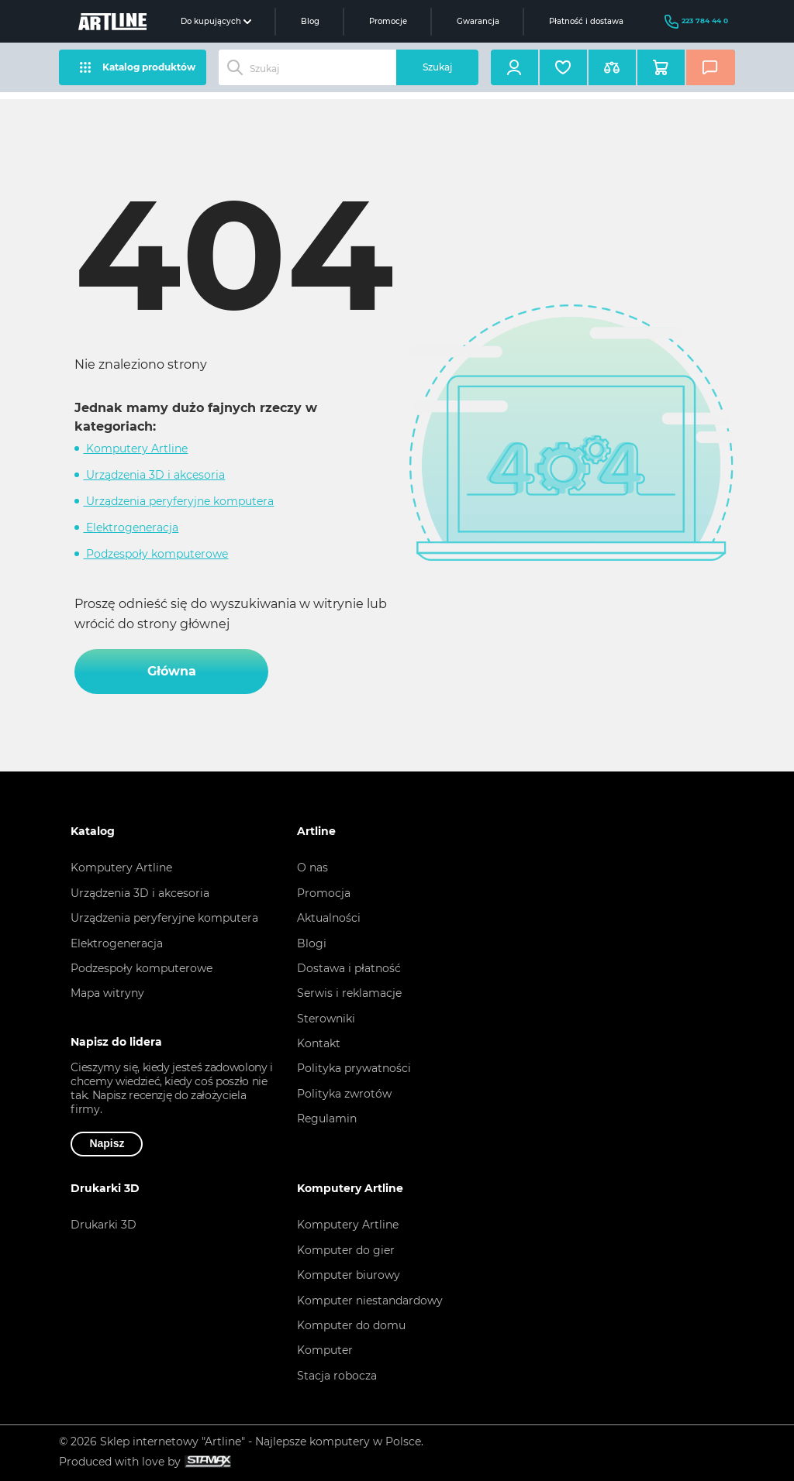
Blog (310, 21)
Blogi (311, 943)
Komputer (325, 1350)
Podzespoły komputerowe (155, 554)
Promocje (388, 21)
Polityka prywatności (354, 1068)
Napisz (106, 1143)
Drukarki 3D (103, 1225)
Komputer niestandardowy (370, 1300)
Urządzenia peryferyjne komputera (178, 501)
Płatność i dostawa (586, 21)
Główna (171, 671)
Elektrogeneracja (130, 527)
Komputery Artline (135, 448)
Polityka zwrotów (344, 1094)
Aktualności (329, 918)
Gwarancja (478, 21)
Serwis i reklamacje (349, 993)
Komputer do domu (351, 1325)
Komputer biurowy (348, 1275)
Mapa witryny (107, 993)
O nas (312, 868)
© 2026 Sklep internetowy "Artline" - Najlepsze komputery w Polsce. (241, 1441)
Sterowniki (326, 1019)
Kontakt (318, 1043)
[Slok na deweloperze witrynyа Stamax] (206, 1462)
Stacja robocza (337, 1376)
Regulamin (327, 1118)
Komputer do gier (346, 1250)
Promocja (323, 893)
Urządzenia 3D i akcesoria (154, 475)
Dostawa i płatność (349, 968)
